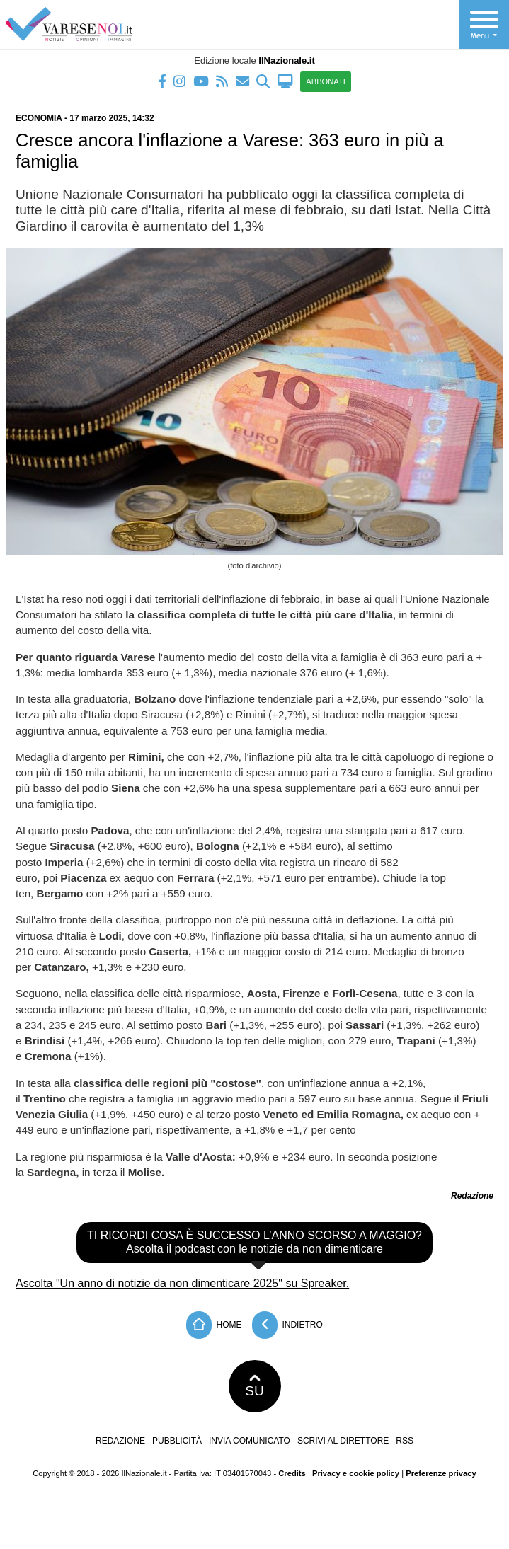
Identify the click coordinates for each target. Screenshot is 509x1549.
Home (213, 1325)
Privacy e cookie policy (355, 1473)
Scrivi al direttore (343, 1441)
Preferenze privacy (441, 1473)
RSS (404, 1441)
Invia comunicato (249, 1441)
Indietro (287, 1325)
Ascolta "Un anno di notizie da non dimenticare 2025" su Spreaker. (182, 1283)
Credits (292, 1473)
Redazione (120, 1441)
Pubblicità (177, 1441)
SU (254, 1386)
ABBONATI (325, 81)
